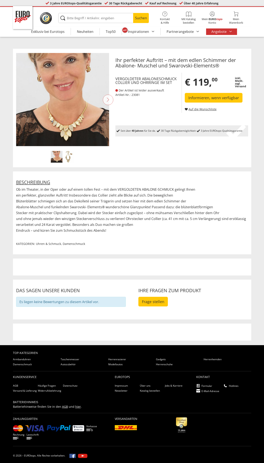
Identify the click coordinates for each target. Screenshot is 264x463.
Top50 (111, 31)
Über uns (145, 385)
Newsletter (121, 390)
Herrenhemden (213, 359)
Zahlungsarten (25, 419)
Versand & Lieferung (25, 390)
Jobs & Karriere (173, 385)
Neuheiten (85, 31)
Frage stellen (153, 301)
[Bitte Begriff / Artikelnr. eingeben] (103, 18)
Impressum (121, 385)
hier (78, 407)
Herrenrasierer (117, 359)
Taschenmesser (70, 359)
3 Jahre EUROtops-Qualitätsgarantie (76, 3)
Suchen (141, 17)
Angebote (219, 31)
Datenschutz (70, 385)
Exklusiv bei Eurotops (48, 31)
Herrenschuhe (164, 364)
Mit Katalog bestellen (188, 18)
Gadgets (161, 359)
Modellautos (115, 364)
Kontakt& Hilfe (164, 18)
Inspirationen (139, 31)
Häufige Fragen (47, 385)
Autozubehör (68, 364)
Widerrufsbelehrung (49, 390)
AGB (15, 385)
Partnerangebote (181, 31)
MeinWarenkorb (235, 18)
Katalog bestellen (150, 390)
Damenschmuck (74, 244)
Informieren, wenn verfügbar (213, 97)
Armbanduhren (22, 359)
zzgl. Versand (240, 85)
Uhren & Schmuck (48, 244)
